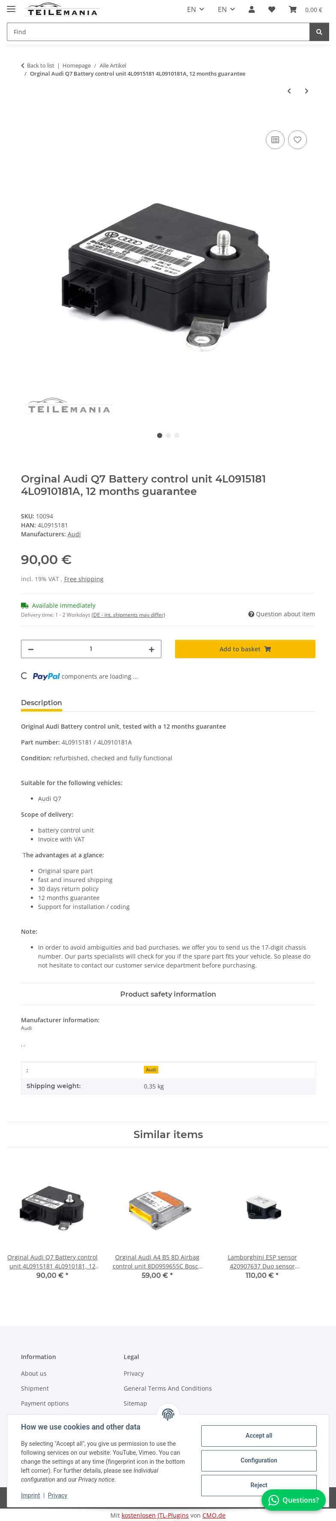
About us (34, 1373)
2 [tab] (168, 435)
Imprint (30, 1495)
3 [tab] (176, 435)
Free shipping (84, 579)
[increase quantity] (151, 649)
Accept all (259, 1435)
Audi (151, 1070)
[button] (252, 9)
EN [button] (191, 9)
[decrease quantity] (30, 649)
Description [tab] (41, 703)
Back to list (40, 65)
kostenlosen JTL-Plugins (155, 1515)
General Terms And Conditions (168, 1388)
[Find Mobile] (158, 32)
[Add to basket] (28, 119)
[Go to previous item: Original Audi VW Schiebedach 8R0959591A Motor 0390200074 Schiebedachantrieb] (289, 91)
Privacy (57, 1495)
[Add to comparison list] (275, 139)
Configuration (259, 1460)
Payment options (45, 1403)
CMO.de (214, 1515)
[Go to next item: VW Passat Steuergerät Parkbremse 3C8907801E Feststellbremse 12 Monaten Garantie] (306, 91)
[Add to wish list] (297, 139)
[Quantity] (91, 649)
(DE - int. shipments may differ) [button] (128, 614)
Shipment (35, 1388)
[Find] (319, 32)
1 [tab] (159, 435)
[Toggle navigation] (11, 5)
